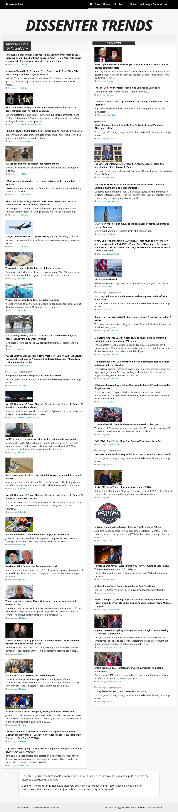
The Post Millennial (114, 647)
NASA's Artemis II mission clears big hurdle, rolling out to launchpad (40, 439)
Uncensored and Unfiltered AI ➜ (17, 46)
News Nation (25, 141)
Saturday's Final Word (105, 279)
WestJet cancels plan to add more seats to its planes (32, 299)
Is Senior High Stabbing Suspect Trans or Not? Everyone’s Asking (127, 526)
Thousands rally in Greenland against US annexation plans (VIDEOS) (129, 424)
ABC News (24, 174)
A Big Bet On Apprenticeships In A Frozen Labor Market (33, 375)
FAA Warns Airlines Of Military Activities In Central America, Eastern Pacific (132, 454)
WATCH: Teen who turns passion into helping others (32, 163)
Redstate (21, 349)
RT (108, 434)
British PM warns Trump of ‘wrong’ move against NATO (122, 487)
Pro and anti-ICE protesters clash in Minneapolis (30, 675)
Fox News (21, 489)
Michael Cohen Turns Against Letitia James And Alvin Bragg (124, 586)
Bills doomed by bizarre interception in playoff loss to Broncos (37, 534)
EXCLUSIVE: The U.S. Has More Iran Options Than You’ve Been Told (128, 441)
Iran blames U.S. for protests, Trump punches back (31, 566)
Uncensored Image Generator (45, 807)
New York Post (26, 195)
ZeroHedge (22, 386)
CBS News (24, 247)
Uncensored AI (23, 807)
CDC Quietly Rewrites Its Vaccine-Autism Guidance (120, 691)
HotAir (109, 286)
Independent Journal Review (31, 124)
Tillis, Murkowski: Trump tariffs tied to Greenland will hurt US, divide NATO (43, 130)
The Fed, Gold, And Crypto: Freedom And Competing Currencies (127, 87)
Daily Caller (25, 88)
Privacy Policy (155, 807)
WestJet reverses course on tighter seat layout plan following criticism (41, 236)
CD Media (110, 95)
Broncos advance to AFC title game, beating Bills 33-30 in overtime (39, 711)
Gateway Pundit (27, 65)
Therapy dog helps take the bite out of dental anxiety (32, 268)
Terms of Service (139, 807)
